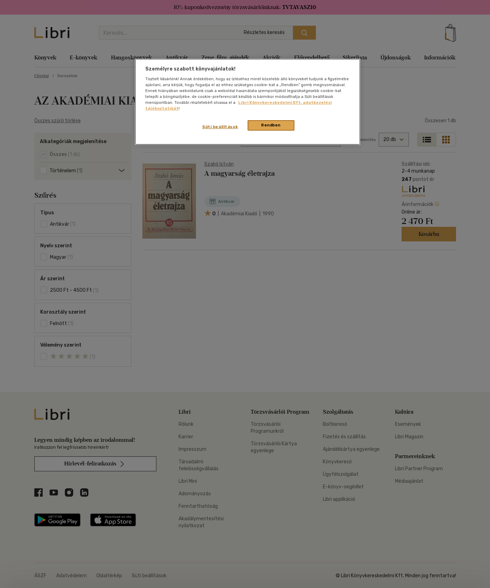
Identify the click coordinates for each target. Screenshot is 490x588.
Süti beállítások (220, 126)
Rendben (271, 125)
